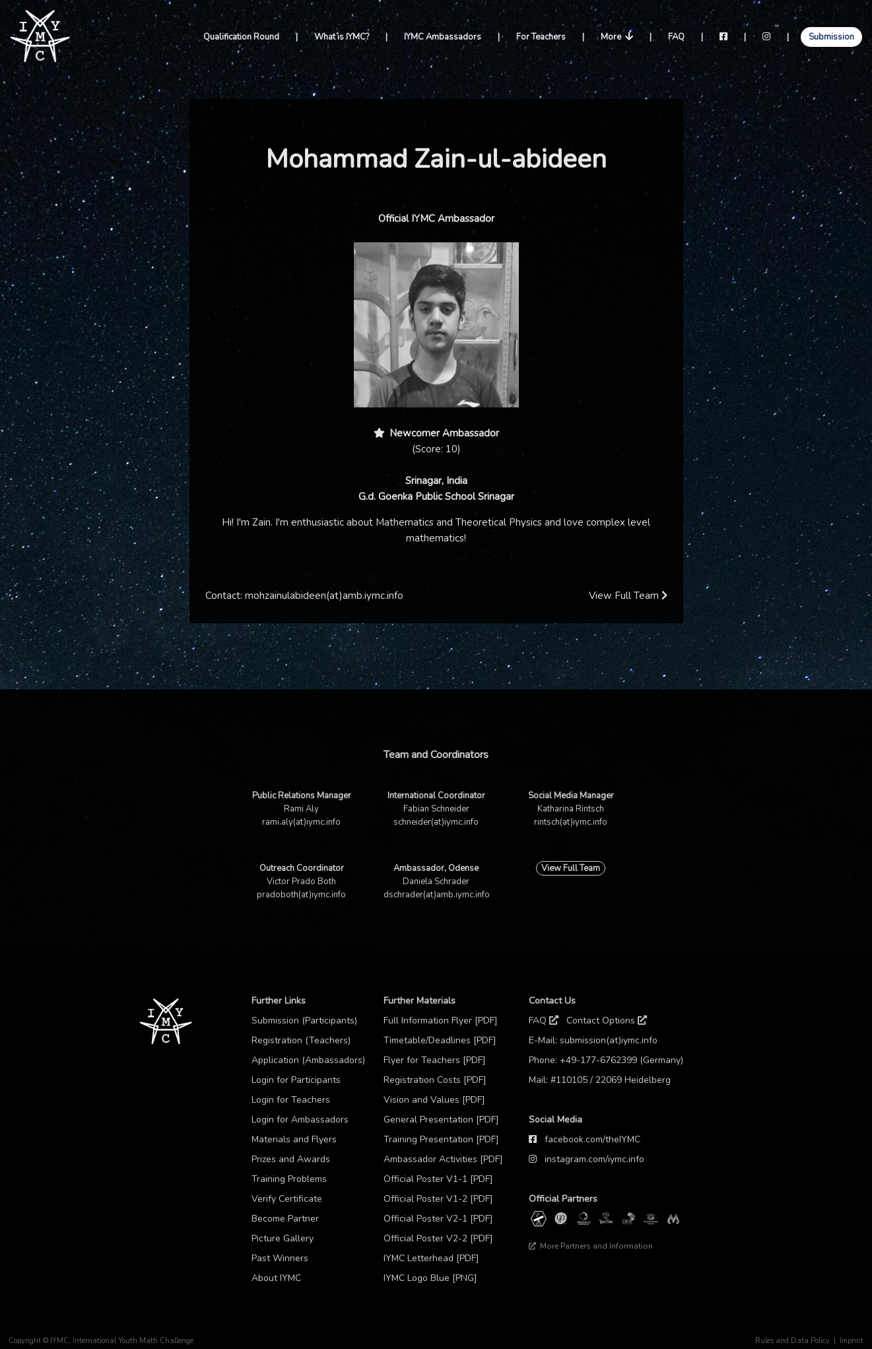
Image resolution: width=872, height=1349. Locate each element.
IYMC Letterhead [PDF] (431, 1258)
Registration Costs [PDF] (435, 1080)
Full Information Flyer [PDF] (441, 1020)
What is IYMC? (341, 37)
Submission (831, 37)
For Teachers (541, 37)
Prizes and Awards (291, 1159)
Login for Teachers (291, 1099)
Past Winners (280, 1258)
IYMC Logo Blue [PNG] (430, 1278)
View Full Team (628, 595)
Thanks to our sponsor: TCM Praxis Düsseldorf (609, 1266)
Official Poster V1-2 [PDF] (438, 1199)
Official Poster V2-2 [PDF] (438, 1238)
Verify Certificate (287, 1199)
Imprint (851, 1341)
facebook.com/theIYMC (592, 1139)
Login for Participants (296, 1080)
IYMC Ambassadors (442, 37)
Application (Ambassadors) (308, 1060)
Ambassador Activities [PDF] (443, 1159)
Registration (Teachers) (301, 1040)
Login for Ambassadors (300, 1119)
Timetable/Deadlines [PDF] (440, 1040)
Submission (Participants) (304, 1020)
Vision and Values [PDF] (434, 1099)
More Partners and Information (591, 1246)
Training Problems (289, 1179)
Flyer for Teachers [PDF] (435, 1060)
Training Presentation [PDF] (441, 1139)
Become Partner (285, 1218)
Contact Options (606, 1020)
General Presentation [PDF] (441, 1119)
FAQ (676, 37)
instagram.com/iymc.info (594, 1159)
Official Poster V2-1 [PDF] (438, 1218)
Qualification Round (241, 37)
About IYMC (276, 1278)
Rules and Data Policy (792, 1341)
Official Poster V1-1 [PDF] (438, 1179)
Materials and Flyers (294, 1139)
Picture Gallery (283, 1238)
